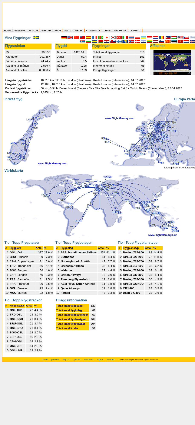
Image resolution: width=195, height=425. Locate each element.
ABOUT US (120, 30)
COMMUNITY (93, 30)
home (45, 359)
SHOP (57, 30)
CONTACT (135, 30)
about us (88, 359)
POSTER (46, 30)
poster (77, 359)
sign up (66, 359)
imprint (100, 359)
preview (55, 359)
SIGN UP (33, 30)
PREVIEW (19, 30)
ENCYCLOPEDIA (74, 30)
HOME (7, 30)
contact (111, 359)
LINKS (107, 30)
